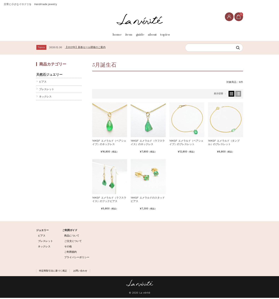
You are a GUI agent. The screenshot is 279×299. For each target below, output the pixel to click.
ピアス (43, 82)
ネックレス (45, 97)
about (159, 33)
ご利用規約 (70, 252)
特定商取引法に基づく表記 (53, 271)
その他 (68, 247)
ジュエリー (42, 231)
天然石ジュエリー (49, 75)
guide (138, 33)
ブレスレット (46, 90)
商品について (71, 236)
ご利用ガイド (69, 231)
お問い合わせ (80, 271)
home (97, 33)
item (117, 33)
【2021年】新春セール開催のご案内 (85, 48)
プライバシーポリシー (76, 258)
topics (181, 33)
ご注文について (73, 242)
